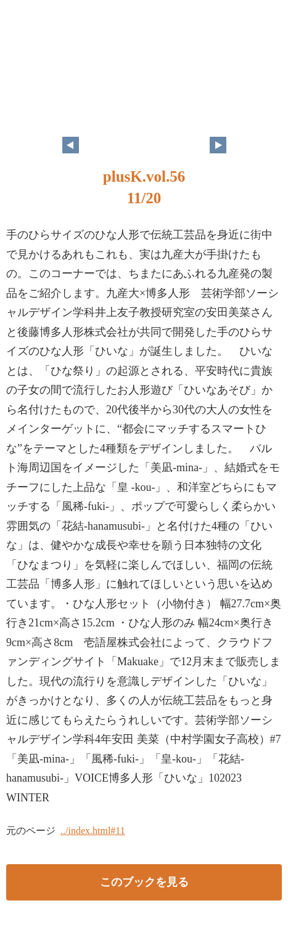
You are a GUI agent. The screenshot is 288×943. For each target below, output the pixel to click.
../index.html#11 (92, 830)
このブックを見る (144, 882)
